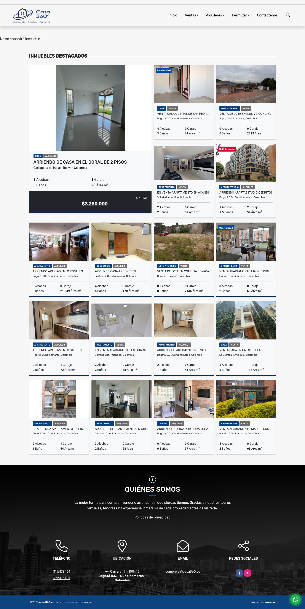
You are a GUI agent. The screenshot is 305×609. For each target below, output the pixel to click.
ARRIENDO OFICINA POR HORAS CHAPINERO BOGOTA (183, 429)
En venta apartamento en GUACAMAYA (121, 350)
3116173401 (61, 571)
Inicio (173, 15)
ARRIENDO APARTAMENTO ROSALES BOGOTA (59, 271)
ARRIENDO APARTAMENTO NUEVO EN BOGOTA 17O (183, 350)
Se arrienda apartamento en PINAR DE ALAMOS (59, 429)
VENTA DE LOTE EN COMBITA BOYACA (183, 271)
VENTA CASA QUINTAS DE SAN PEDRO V (183, 113)
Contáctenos (267, 15)
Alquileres (214, 15)
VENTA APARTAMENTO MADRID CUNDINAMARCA (246, 271)
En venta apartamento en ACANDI (183, 192)
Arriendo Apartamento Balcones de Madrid (59, 350)
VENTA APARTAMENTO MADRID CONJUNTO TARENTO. (246, 429)
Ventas (190, 15)
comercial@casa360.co (182, 571)
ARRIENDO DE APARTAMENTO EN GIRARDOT (121, 429)
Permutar (239, 15)
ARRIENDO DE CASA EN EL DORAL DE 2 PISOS (80, 162)
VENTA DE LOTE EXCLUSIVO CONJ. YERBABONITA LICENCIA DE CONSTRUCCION (246, 113)
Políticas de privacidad (152, 517)
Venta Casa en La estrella (240, 350)
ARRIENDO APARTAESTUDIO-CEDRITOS (246, 192)
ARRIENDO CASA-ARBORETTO (115, 271)
